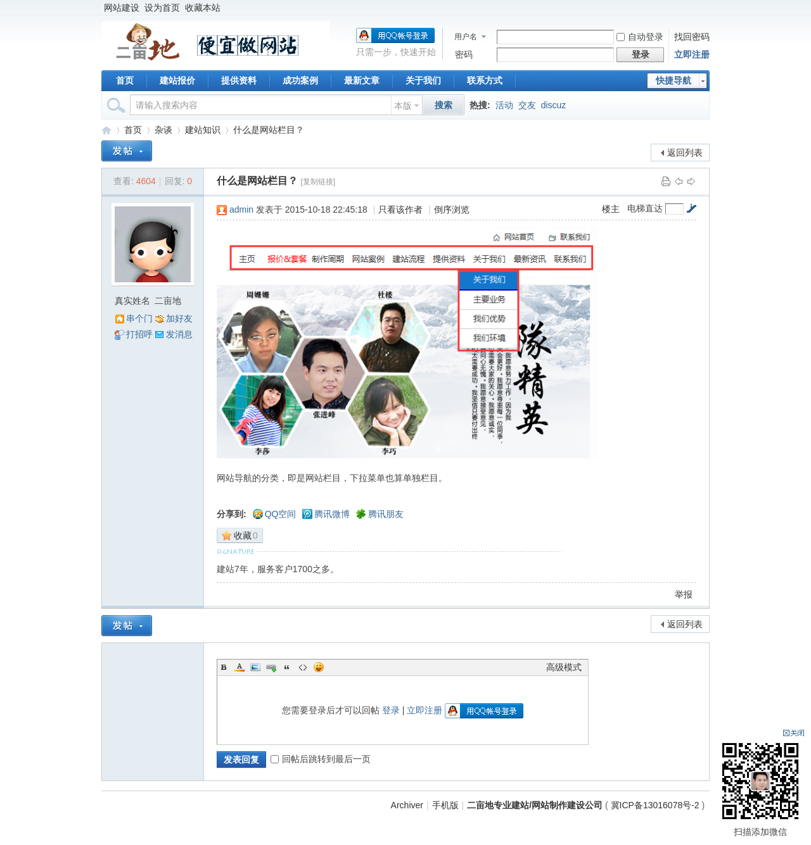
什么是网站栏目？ (268, 130)
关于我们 (423, 80)
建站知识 (202, 130)
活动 (504, 105)
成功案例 (300, 80)
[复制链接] (317, 181)
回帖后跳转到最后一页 (321, 759)
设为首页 (162, 8)
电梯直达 (645, 208)
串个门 (139, 318)
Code (303, 667)
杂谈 (163, 130)
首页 (125, 80)
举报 (684, 594)
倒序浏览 (451, 209)
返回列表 (685, 152)
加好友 (179, 318)
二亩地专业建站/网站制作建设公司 (106, 130)
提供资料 (239, 80)
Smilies (318, 667)
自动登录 (639, 37)
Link (271, 667)
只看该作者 (400, 209)
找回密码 (692, 37)
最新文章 (362, 80)
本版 (403, 106)
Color (239, 667)
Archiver (407, 805)
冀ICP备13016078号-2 (656, 805)
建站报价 (177, 80)
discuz (553, 105)
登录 (391, 710)
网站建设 (121, 8)
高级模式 (564, 667)
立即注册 (692, 54)
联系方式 (484, 80)
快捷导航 (673, 80)
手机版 (445, 805)
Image (255, 667)
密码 (464, 54)
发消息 (179, 334)
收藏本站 (202, 8)
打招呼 (139, 334)
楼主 (611, 209)
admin (241, 209)
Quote (287, 667)
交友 (527, 105)
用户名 (465, 36)
